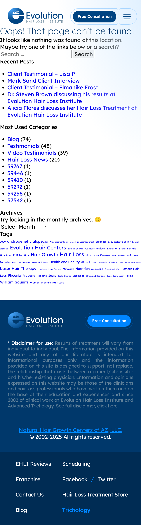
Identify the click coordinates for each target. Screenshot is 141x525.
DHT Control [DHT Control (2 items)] (133, 242)
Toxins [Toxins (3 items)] (129, 275)
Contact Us (29, 494)
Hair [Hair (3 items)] (26, 255)
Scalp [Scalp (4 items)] (52, 275)
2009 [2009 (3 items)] (3, 241)
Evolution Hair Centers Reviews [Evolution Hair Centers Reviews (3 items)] (86, 248)
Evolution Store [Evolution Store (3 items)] (116, 248)
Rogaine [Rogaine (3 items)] (42, 275)
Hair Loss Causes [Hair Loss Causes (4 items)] (98, 255)
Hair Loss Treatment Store (95, 494)
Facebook (74, 479)
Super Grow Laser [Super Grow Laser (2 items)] (115, 276)
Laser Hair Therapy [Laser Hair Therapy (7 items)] (18, 268)
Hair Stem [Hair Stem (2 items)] (43, 262)
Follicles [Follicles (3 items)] (17, 255)
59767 (14, 166)
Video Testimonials (31, 152)
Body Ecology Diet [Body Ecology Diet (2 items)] (117, 242)
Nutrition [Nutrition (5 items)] (82, 269)
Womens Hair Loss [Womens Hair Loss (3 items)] (52, 282)
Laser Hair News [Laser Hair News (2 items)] (133, 262)
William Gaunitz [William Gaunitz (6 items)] (14, 282)
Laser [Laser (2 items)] (121, 262)
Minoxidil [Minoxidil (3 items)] (68, 268)
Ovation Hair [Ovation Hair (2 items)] (97, 269)
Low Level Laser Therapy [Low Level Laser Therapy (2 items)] (49, 269)
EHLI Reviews (33, 463)
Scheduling (76, 463)
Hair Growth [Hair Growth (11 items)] (44, 254)
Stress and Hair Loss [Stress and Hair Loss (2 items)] (95, 276)
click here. (108, 406)
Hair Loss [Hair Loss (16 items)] (72, 254)
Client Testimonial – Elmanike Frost (52, 87)
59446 (15, 173)
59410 (15, 179)
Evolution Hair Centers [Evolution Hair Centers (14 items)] (38, 247)
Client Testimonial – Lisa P (41, 73)
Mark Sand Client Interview (43, 80)
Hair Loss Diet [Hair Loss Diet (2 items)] (118, 255)
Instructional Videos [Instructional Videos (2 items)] (107, 262)
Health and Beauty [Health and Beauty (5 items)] (64, 262)
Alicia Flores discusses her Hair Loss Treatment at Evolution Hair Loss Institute (72, 111)
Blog (13, 139)
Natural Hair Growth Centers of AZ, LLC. (70, 429)
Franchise (28, 479)
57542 (15, 200)
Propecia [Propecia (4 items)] (28, 275)
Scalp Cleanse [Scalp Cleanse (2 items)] (64, 276)
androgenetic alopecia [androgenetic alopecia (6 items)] (27, 241)
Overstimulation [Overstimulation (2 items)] (112, 269)
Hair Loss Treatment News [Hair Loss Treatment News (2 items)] (24, 262)
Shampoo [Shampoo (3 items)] (78, 275)
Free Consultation (95, 16)
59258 (15, 193)
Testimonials (23, 145)
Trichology (76, 509)
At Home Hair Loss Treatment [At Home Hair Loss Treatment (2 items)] (80, 242)
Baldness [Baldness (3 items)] (101, 241)
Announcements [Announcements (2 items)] (57, 242)
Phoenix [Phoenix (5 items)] (14, 275)
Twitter (107, 479)
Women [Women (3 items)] (34, 282)
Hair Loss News (27, 159)
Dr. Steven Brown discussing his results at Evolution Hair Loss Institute (61, 97)
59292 (14, 186)
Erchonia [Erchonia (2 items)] (4, 248)
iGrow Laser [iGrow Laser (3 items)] (88, 262)
